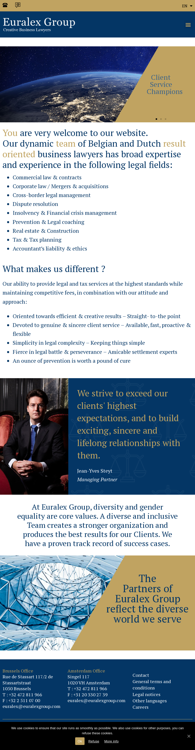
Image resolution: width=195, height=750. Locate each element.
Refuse (93, 741)
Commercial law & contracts (47, 177)
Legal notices (146, 694)
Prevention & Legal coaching (48, 221)
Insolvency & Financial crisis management (65, 212)
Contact (141, 675)
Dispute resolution (35, 203)
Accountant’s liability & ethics (50, 248)
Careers (141, 707)
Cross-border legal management (52, 195)
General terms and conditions (152, 684)
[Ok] (188, 736)
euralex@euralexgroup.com (31, 706)
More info (111, 741)
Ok (80, 741)
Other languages (150, 701)
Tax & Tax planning (37, 239)
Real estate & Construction (46, 230)
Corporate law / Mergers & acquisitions (60, 186)
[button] (188, 24)
